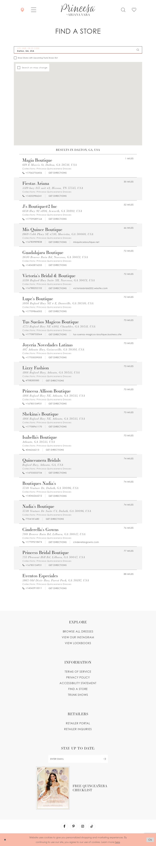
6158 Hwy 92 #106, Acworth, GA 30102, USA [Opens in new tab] (52, 211)
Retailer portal (78, 723)
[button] (34, 10)
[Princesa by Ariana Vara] (78, 10)
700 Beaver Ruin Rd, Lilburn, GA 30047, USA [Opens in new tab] (54, 534)
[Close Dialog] (5, 840)
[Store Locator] (22, 10)
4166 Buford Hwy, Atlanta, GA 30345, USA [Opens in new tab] (51, 372)
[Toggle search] (123, 10)
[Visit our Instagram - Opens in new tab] (82, 826)
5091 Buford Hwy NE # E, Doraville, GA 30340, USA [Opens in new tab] (58, 303)
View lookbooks (78, 643)
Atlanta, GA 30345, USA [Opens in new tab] (38, 442)
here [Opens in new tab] (117, 842)
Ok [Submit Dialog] (150, 839)
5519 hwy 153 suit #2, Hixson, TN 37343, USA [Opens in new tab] (52, 188)
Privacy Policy (78, 677)
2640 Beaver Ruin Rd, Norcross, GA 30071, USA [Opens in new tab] (55, 257)
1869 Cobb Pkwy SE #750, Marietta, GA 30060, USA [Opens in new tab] (57, 234)
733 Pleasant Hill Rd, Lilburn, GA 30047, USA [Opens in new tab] (53, 557)
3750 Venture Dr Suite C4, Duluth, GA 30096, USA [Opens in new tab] (56, 511)
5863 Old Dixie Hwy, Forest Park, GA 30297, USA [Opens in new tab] (55, 580)
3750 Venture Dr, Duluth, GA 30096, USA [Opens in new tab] (50, 488)
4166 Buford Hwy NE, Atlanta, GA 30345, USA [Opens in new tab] (53, 395)
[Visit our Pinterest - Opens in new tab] (73, 826)
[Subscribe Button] (104, 759)
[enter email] (78, 759)
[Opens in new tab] (57, 172)
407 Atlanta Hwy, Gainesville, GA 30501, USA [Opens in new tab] (53, 349)
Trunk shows (78, 695)
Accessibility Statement (78, 683)
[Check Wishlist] (134, 10)
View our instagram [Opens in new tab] (78, 637)
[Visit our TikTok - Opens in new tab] (91, 826)
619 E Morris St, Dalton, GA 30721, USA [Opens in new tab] (49, 164)
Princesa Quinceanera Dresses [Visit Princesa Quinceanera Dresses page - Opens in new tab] (54, 168)
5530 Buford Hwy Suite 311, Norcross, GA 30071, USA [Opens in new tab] (58, 280)
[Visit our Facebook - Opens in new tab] (64, 826)
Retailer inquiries (78, 729)
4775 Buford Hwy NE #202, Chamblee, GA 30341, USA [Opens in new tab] (58, 326)
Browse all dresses (78, 631)
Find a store (78, 689)
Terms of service (78, 671)
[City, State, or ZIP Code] (78, 50)
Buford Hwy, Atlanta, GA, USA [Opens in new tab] (42, 465)
